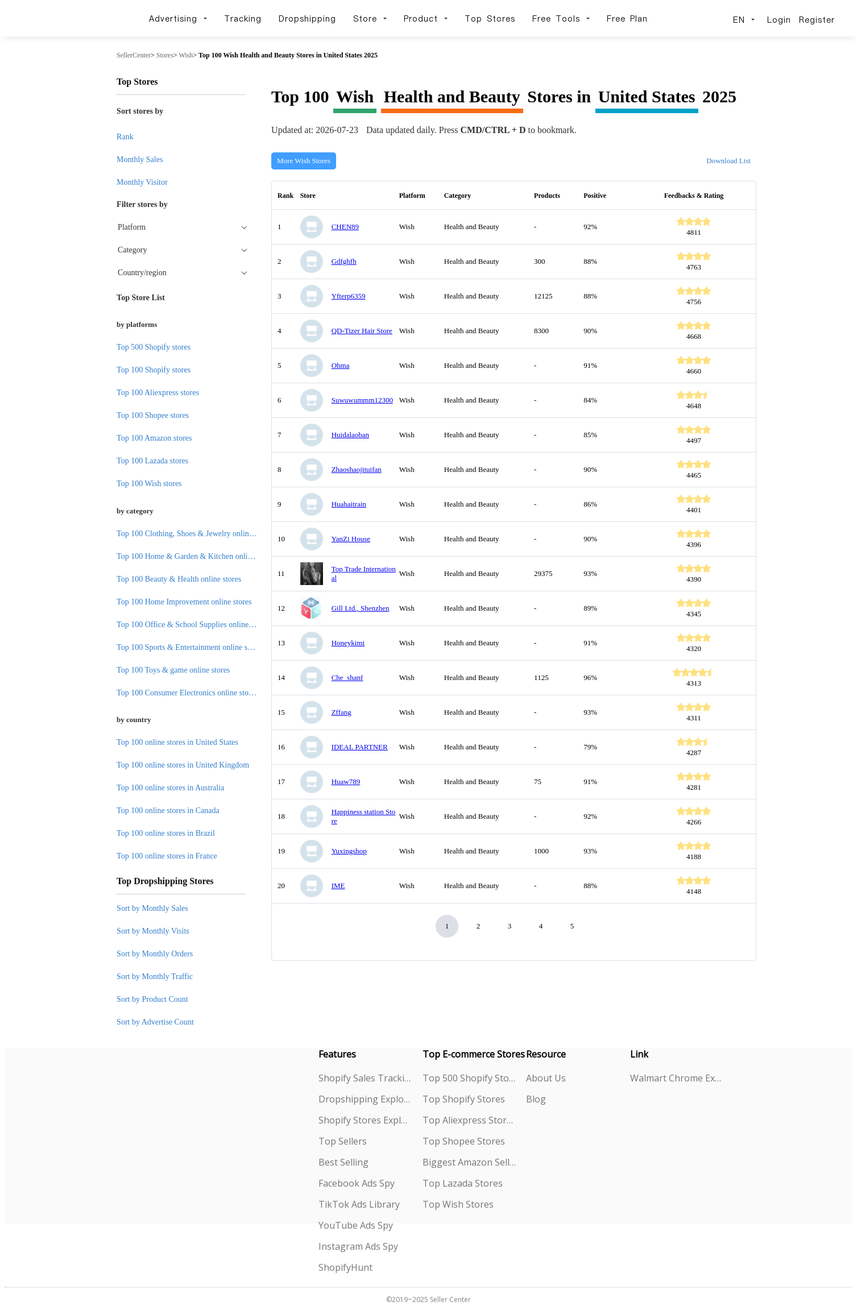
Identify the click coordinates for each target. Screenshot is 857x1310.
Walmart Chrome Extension (676, 1078)
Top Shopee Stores (464, 1141)
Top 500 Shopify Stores (469, 1078)
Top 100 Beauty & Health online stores (179, 579)
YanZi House (351, 538)
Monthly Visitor (142, 182)
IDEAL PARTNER (360, 747)
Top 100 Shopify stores (154, 370)
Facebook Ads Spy (356, 1183)
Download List (728, 160)
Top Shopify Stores (464, 1099)
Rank (125, 136)
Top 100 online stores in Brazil (166, 833)
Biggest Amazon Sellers (469, 1162)
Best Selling (343, 1162)
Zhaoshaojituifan (357, 469)
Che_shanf (347, 677)
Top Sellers (342, 1141)
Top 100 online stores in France (167, 856)
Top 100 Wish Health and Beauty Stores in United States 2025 (288, 55)
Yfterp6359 (349, 296)
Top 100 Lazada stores (152, 461)
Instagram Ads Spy (358, 1246)
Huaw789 (346, 781)
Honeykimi (348, 643)
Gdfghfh (344, 261)
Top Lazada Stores (463, 1183)
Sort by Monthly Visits (153, 931)
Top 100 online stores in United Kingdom (183, 765)
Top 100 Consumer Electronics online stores (187, 693)
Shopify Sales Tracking (365, 1078)
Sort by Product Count (152, 999)
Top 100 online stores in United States (177, 742)
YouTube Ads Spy (355, 1225)
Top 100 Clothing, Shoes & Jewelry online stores (195, 533)
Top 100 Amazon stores (154, 438)
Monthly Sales (140, 159)
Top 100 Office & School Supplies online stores (193, 624)
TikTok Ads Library (359, 1204)
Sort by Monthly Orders (155, 954)
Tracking (243, 18)
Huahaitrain (349, 504)
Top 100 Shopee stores (153, 415)
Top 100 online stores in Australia (170, 787)
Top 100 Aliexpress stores (158, 392)
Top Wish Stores (458, 1204)
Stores (164, 55)
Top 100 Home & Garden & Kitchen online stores (196, 556)
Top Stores (490, 18)
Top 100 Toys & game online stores (173, 670)
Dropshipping (307, 18)
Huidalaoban (350, 434)
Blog (536, 1099)
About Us (546, 1078)
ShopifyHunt (345, 1267)
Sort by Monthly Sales (152, 908)
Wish (186, 55)
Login (779, 20)
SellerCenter (134, 55)
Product (426, 18)
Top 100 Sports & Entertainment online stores (190, 647)
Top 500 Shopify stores (154, 347)
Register (817, 20)
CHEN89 (345, 226)
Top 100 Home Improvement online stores (184, 602)
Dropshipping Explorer (365, 1099)
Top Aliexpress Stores (469, 1120)
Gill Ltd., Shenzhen (361, 608)
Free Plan (627, 18)
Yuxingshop (349, 851)
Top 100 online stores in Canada (168, 810)
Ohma (341, 365)
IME (338, 885)
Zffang (341, 712)
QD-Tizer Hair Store (362, 330)
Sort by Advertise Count (155, 1022)
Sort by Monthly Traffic (155, 976)
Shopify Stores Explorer (365, 1120)
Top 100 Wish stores (149, 483)
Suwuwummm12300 (362, 400)
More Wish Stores (303, 160)
